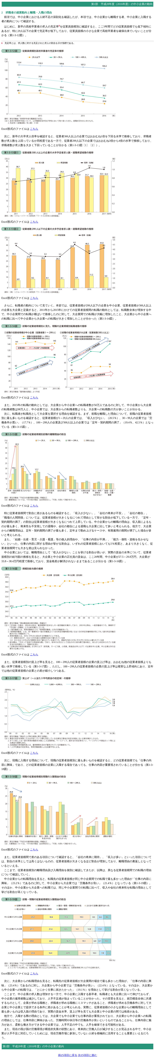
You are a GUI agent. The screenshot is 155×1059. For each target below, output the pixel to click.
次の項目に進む (87, 1055)
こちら (34, 128)
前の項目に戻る (67, 1055)
